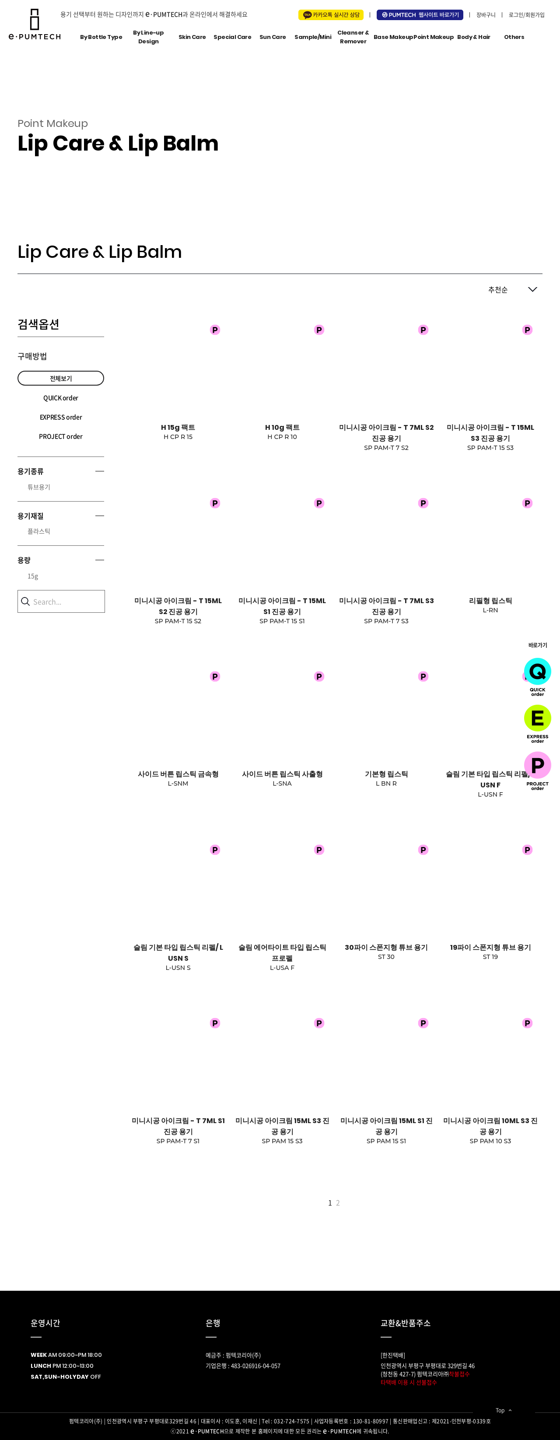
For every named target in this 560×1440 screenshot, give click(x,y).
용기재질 (31, 515)
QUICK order (60, 397)
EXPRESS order (61, 416)
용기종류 (31, 471)
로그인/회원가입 (527, 15)
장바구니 (486, 15)
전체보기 (61, 378)
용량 (24, 560)
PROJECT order (60, 436)
